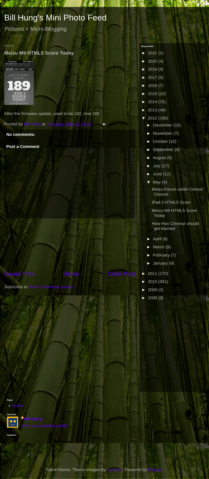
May (157, 182)
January (161, 263)
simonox (114, 469)
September (163, 149)
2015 (153, 93)
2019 (153, 69)
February (162, 255)
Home (71, 274)
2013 (153, 110)
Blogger (155, 469)
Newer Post (19, 274)
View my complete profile (44, 425)
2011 (153, 273)
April (157, 239)
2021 (153, 53)
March (159, 247)
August (160, 157)
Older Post (121, 274)
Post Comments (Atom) (51, 286)
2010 (153, 281)
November (163, 133)
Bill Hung (33, 419)
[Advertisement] (152, 347)
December (163, 125)
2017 (153, 77)
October (161, 141)
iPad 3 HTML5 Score (171, 202)
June (158, 174)
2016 (153, 85)
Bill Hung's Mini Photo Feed (55, 17)
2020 (153, 61)
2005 (153, 297)
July (157, 166)
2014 (153, 101)
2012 (153, 118)
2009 (153, 289)
